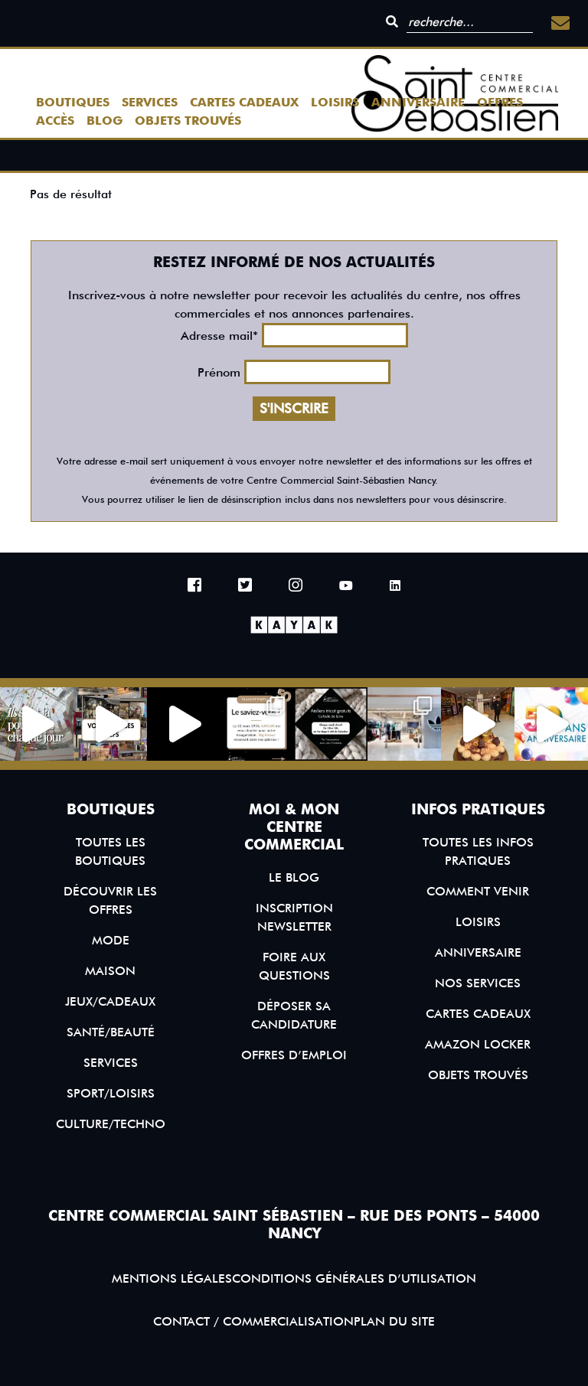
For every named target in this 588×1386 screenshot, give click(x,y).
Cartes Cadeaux (244, 102)
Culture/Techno (110, 1124)
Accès (55, 120)
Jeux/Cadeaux (110, 1001)
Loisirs (335, 102)
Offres (500, 102)
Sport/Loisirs (111, 1093)
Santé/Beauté (111, 1032)
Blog (104, 120)
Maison (110, 971)
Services (150, 102)
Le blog (294, 877)
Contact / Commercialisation (253, 1321)
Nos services (478, 983)
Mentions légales (172, 1278)
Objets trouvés (188, 120)
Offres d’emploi (294, 1055)
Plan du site (394, 1321)
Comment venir (477, 891)
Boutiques (72, 102)
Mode (110, 940)
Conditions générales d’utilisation (354, 1278)
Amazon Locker (478, 1044)
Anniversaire (418, 102)
